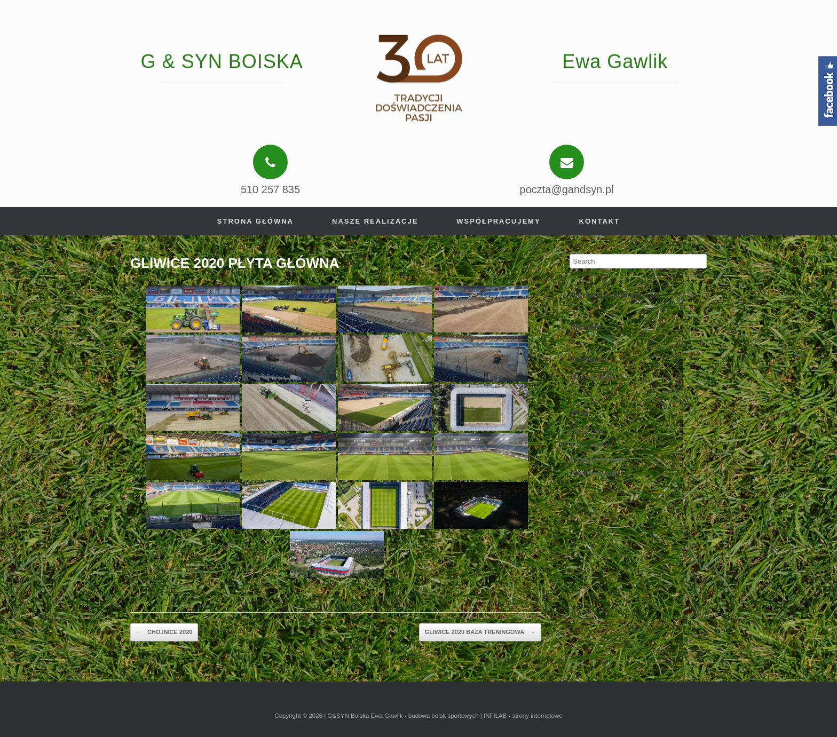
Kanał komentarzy (597, 459)
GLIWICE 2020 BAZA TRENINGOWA (480, 632)
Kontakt (599, 221)
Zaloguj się (586, 431)
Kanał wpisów (591, 445)
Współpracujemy (498, 221)
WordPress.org (592, 473)
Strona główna (255, 221)
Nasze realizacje (375, 221)
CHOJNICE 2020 (164, 632)
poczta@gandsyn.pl (567, 189)
